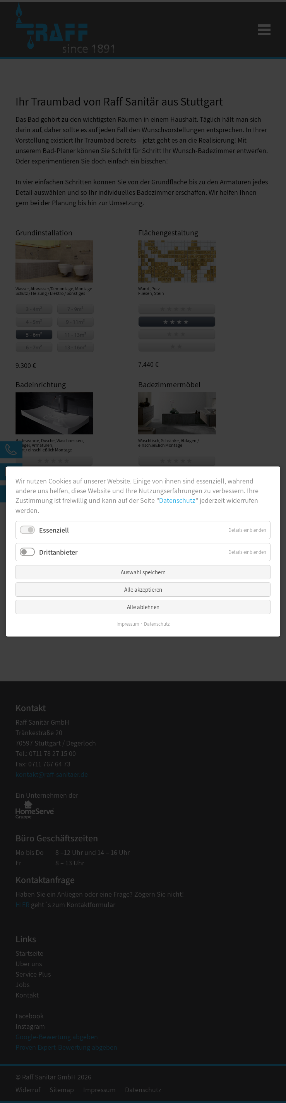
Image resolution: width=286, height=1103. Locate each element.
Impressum (127, 623)
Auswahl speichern (143, 572)
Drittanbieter (58, 552)
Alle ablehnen (143, 607)
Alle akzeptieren (143, 589)
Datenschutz (177, 500)
